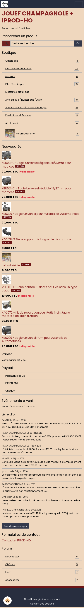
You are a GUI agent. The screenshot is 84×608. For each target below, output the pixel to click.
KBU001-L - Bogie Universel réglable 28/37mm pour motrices (36, 164)
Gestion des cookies (42, 603)
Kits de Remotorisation (42, 68)
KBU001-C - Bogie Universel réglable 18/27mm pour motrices (36, 190)
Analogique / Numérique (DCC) (42, 100)
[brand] (5, 4)
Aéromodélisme (42, 133)
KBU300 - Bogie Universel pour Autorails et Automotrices (40, 214)
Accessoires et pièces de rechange (42, 107)
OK (78, 43)
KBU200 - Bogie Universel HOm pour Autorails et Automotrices (34, 339)
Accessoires (42, 580)
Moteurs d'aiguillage (42, 92)
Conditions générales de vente (42, 599)
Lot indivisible (11, 265)
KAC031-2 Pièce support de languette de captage (36, 239)
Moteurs (42, 76)
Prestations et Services (42, 115)
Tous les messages (15, 526)
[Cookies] (7, 600)
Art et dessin (42, 123)
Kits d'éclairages (42, 84)
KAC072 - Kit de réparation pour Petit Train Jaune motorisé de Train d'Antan (36, 314)
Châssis (42, 564)
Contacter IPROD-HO (16, 540)
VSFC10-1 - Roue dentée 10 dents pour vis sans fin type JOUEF (39, 289)
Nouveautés (42, 557)
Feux (42, 572)
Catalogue (42, 61)
